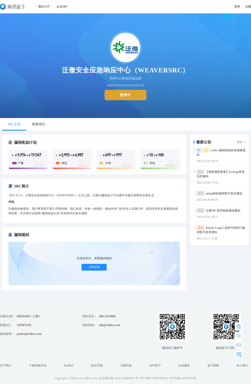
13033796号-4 (159, 378)
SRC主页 (14, 124)
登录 (237, 6)
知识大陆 (97, 365)
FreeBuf (69, 365)
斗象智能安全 (38, 365)
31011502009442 (124, 378)
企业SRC (62, 6)
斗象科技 (126, 365)
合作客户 (155, 365)
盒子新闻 (213, 365)
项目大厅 (44, 6)
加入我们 (242, 365)
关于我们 (6, 365)
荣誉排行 (38, 124)
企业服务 (184, 365)
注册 (248, 6)
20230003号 (189, 378)
